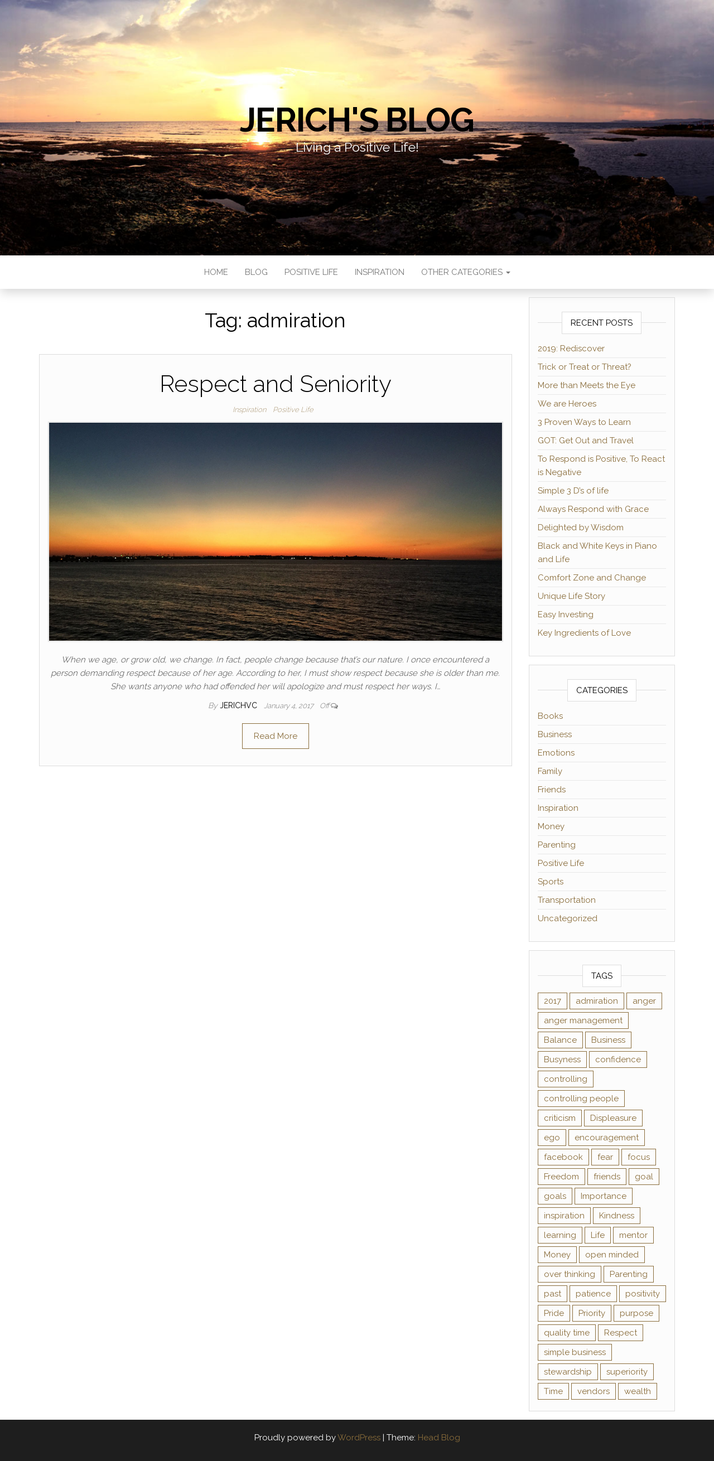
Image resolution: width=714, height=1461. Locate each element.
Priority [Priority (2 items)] (591, 1313)
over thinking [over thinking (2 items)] (569, 1274)
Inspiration (379, 272)
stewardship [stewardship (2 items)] (568, 1372)
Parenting (557, 845)
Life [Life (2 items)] (598, 1235)
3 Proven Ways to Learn (584, 422)
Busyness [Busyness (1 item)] (562, 1059)
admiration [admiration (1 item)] (597, 1001)
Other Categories (465, 272)
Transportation (567, 900)
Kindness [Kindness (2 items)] (616, 1216)
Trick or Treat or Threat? (584, 367)
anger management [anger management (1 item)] (583, 1020)
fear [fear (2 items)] (605, 1157)
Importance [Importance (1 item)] (603, 1196)
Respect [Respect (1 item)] (620, 1333)
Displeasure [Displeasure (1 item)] (613, 1118)
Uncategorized (567, 918)
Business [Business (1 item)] (608, 1040)
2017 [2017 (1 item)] (552, 1001)
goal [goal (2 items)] (644, 1177)
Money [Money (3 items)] (557, 1255)
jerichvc (239, 705)
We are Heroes (567, 404)
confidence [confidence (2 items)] (618, 1059)
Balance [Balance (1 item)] (560, 1040)
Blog (256, 272)
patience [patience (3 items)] (593, 1294)
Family (550, 771)
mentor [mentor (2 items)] (633, 1235)
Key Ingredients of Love (584, 633)
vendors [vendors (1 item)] (593, 1391)
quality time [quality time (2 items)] (567, 1333)
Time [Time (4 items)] (553, 1391)
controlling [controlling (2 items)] (565, 1079)
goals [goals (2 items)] (555, 1196)
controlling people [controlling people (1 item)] (581, 1099)
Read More (275, 736)
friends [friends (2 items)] (607, 1177)
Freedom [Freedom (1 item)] (561, 1177)
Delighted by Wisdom (581, 528)
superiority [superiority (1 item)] (627, 1372)
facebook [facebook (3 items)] (563, 1157)
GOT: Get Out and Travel (586, 441)
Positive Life (311, 272)
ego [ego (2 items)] (552, 1138)
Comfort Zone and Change (592, 578)
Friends (552, 790)
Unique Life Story (571, 596)
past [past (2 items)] (552, 1294)
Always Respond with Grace (593, 509)
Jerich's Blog (357, 119)
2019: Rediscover (571, 349)
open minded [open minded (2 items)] (612, 1255)
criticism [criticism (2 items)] (560, 1118)
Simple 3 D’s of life (573, 491)
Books (550, 716)
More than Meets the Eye (586, 385)
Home (216, 272)
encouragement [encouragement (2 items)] (607, 1138)
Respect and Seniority (276, 384)
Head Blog (439, 1438)
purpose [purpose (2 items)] (636, 1313)
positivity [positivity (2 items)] (642, 1294)
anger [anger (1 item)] (644, 1001)
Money (551, 826)
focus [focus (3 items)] (639, 1157)
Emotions (556, 753)
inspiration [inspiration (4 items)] (564, 1216)
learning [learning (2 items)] (560, 1235)
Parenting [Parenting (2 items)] (629, 1274)
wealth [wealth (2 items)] (637, 1391)
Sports (550, 882)
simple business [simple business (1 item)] (575, 1352)
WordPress (358, 1438)
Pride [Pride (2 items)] (554, 1313)
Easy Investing (566, 614)
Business (555, 734)
